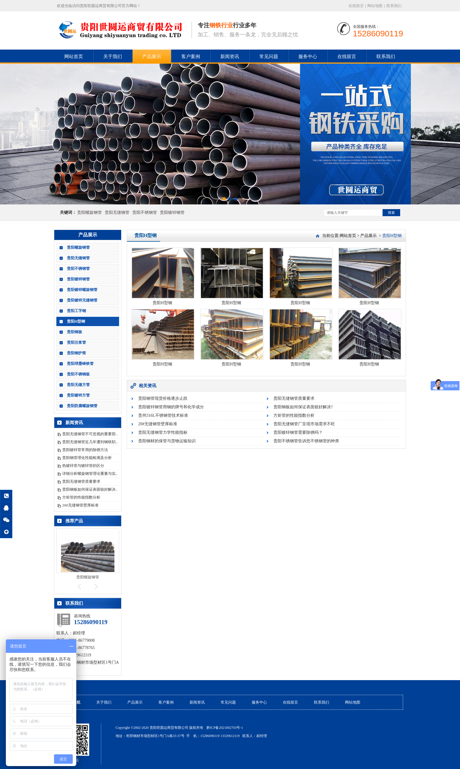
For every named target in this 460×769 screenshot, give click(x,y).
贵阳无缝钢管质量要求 (81, 481)
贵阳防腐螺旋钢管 (82, 406)
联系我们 (394, 6)
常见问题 (268, 56)
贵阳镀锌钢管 (172, 212)
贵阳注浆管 (76, 342)
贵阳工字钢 (76, 311)
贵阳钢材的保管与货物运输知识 (167, 441)
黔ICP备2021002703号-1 (225, 728)
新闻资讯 (229, 56)
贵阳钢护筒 (76, 353)
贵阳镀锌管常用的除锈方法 (85, 450)
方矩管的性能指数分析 (81, 497)
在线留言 (356, 6)
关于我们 (112, 56)
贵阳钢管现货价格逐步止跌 (162, 398)
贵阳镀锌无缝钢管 (82, 300)
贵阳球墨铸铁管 (80, 363)
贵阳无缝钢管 (117, 212)
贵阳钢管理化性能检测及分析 (87, 457)
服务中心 (307, 56)
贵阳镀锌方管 (78, 395)
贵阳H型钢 (76, 321)
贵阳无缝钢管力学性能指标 (162, 432)
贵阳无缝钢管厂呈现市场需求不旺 (304, 424)
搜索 (391, 213)
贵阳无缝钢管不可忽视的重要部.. (90, 434)
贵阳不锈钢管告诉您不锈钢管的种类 (306, 441)
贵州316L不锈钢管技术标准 (163, 415)
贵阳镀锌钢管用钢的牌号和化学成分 (171, 407)
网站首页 (73, 56)
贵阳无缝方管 (78, 384)
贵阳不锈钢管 (144, 212)
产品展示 (151, 56)
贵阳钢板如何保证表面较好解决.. (90, 489)
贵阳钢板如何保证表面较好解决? (303, 407)
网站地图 (375, 6)
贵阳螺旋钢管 (89, 212)
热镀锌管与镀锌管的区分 (83, 465)
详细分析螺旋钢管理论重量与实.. (90, 473)
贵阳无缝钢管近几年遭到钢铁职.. (90, 442)
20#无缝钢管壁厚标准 (80, 505)
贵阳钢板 (74, 332)
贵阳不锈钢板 (78, 374)
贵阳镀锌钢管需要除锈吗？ (298, 432)
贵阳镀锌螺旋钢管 (82, 289)
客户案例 (190, 56)
